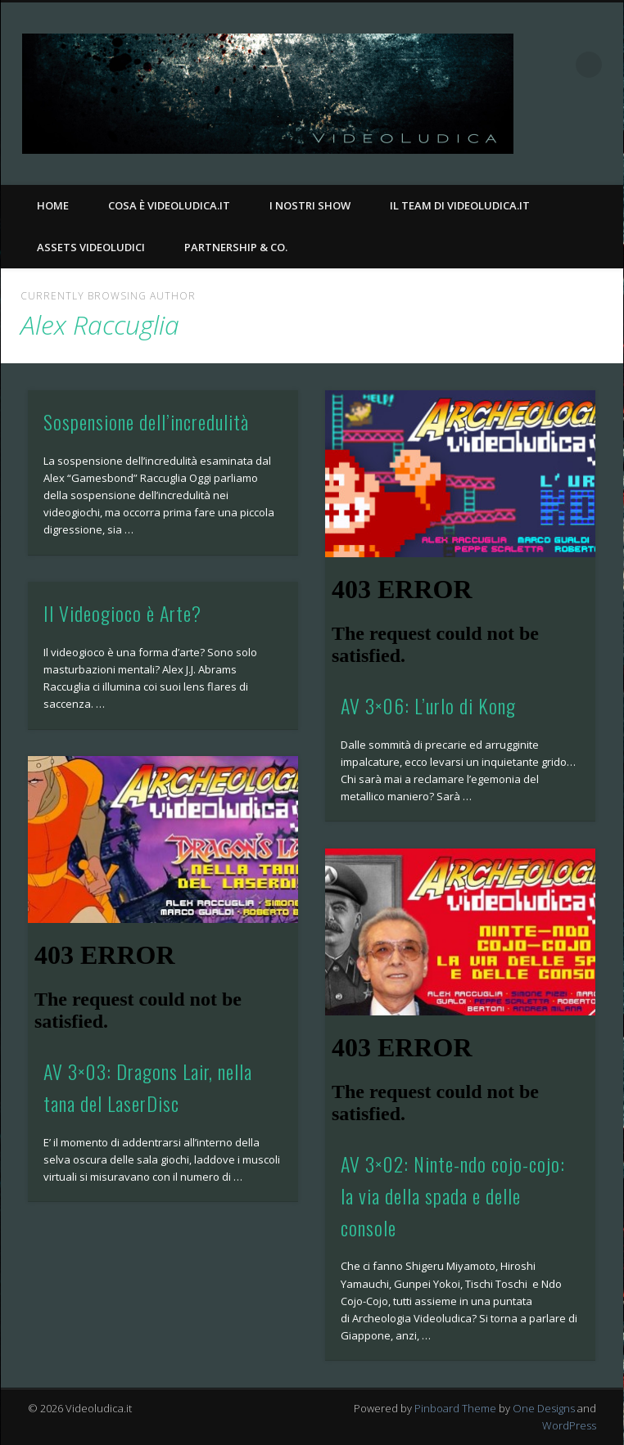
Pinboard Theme (455, 1408)
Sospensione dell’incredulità (146, 421)
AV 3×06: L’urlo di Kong (428, 705)
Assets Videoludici (91, 247)
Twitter (605, 140)
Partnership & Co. (235, 247)
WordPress (569, 1425)
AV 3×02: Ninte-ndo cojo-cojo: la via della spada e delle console (453, 1195)
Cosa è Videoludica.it (169, 205)
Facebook (571, 140)
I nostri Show (309, 205)
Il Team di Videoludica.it (460, 205)
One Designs (544, 1408)
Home (53, 205)
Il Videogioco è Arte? (122, 613)
